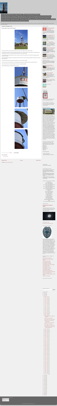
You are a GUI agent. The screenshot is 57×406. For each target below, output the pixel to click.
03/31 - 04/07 (47, 358)
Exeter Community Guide (51, 19)
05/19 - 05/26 (47, 349)
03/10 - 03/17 (47, 362)
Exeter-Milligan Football (46, 265)
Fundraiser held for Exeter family (49, 322)
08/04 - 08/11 (47, 335)
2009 (44, 393)
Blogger (34, 403)
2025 (44, 294)
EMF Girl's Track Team (50, 54)
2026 (44, 293)
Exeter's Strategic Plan (41, 19)
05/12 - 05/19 (47, 350)
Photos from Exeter (33, 19)
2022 (44, 376)
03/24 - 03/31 (47, 359)
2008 (44, 394)
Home (3, 14)
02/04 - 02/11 (47, 368)
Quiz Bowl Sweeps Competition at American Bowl (50, 66)
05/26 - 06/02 (47, 348)
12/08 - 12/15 (47, 300)
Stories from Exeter (25, 19)
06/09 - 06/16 (47, 345)
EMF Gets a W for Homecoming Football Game (49, 321)
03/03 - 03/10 (47, 363)
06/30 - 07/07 (47, 341)
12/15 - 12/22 (47, 299)
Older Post (38, 160)
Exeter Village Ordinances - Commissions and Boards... (11, 19)
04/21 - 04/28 (47, 354)
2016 (44, 384)
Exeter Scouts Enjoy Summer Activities (50, 73)
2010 (44, 392)
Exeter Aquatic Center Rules (6, 20)
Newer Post (4, 160)
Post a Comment (5, 156)
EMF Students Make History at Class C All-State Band (51, 48)
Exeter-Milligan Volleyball (46, 269)
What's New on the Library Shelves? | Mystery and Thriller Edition (51, 28)
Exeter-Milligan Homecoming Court (49, 325)
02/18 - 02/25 (47, 366)
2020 (44, 379)
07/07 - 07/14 (47, 340)
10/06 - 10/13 (47, 312)
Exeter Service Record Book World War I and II (20, 20)
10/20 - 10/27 (47, 309)
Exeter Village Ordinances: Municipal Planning (31, 14)
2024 (44, 295)
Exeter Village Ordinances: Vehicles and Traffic (27, 17)
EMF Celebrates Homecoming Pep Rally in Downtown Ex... (49, 327)
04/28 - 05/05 (47, 353)
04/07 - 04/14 (47, 357)
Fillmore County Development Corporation (49, 271)
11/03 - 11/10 (47, 307)
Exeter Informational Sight (46, 261)
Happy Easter (49, 84)
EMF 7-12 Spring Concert (50, 79)
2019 (44, 380)
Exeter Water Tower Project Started (49, 319)
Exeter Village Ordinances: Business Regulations (10, 17)
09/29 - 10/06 (47, 313)
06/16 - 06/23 (47, 344)
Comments (4, 400)
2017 (44, 383)
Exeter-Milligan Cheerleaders (47, 263)
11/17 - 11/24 (47, 304)
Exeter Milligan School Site (47, 262)
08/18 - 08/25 (47, 332)
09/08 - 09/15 (47, 330)
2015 (44, 385)
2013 (44, 388)
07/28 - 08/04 (47, 336)
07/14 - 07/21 (47, 339)
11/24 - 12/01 (47, 303)
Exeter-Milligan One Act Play (47, 268)
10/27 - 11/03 (47, 308)
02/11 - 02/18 (47, 367)
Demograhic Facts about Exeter (47, 270)
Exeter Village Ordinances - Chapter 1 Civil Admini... (14, 14)
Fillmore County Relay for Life (47, 272)
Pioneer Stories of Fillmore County (48, 223)
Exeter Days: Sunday (50, 41)
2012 (44, 389)
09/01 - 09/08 (47, 331)
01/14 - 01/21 (47, 372)
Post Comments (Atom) (9, 162)
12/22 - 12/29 (47, 298)
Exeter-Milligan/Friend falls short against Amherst (51, 35)
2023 (44, 375)
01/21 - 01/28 (47, 371)
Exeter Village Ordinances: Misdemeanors (43, 17)
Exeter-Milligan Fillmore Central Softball (48, 264)
